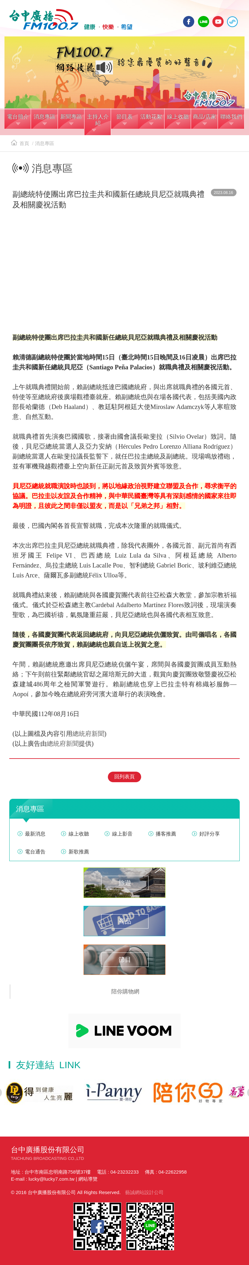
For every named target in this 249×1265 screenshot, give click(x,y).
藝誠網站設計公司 (144, 1192)
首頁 (20, 143)
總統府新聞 (88, 733)
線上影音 (122, 834)
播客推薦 (166, 834)
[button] (17, 119)
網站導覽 (88, 1179)
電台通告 (35, 851)
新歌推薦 (78, 851)
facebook (189, 21)
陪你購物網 (125, 991)
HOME (71, 19)
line (203, 21)
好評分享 (209, 834)
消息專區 (44, 143)
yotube (218, 21)
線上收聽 (232, 21)
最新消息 (35, 834)
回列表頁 (124, 776)
